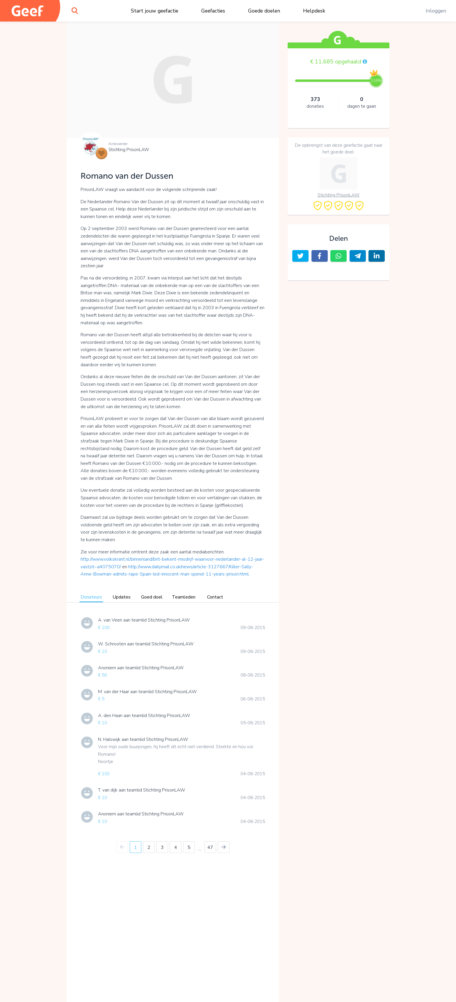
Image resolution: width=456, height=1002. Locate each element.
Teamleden (183, 597)
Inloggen (436, 10)
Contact (215, 597)
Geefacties (213, 10)
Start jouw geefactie (154, 10)
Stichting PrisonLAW (128, 150)
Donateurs (91, 597)
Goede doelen (264, 10)
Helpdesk (314, 10)
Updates (122, 597)
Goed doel (152, 597)
